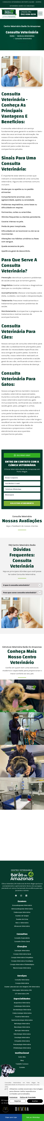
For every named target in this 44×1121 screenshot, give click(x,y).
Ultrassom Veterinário (22, 926)
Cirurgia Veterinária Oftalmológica (22, 964)
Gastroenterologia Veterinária (22, 1020)
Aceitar (35, 1101)
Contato (22, 1067)
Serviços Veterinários (25, 36)
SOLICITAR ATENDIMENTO (22, 503)
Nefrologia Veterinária (22, 1023)
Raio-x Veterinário (22, 922)
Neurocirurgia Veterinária (22, 967)
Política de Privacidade (28, 1097)
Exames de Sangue (22, 915)
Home (12, 36)
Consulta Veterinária (22, 979)
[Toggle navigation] (40, 13)
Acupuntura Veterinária (22, 1002)
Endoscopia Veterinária (22, 912)
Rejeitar (17, 1101)
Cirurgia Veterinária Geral (22, 954)
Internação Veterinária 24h (22, 990)
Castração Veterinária (22, 950)
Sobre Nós (22, 1057)
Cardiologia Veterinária (22, 1006)
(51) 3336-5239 (28, 13)
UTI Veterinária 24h (22, 993)
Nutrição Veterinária (22, 1030)
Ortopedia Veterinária (22, 1041)
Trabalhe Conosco (22, 1063)
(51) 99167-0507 (22, 455)
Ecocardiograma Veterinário (22, 905)
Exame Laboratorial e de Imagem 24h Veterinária (22, 986)
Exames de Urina (22, 919)
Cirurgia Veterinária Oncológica (22, 961)
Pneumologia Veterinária (22, 1044)
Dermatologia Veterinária (22, 1009)
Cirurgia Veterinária (22, 983)
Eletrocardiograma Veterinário (22, 908)
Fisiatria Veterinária (22, 1016)
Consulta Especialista (22, 938)
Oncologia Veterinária (22, 1037)
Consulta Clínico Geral (22, 941)
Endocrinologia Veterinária (22, 1013)
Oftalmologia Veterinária (22, 1047)
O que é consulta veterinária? (16, 585)
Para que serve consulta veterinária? (19, 592)
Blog (22, 1060)
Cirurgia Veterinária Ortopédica (22, 957)
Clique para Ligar (11, 1117)
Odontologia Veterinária (22, 1034)
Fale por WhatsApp (33, 1117)
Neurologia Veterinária (22, 1027)
